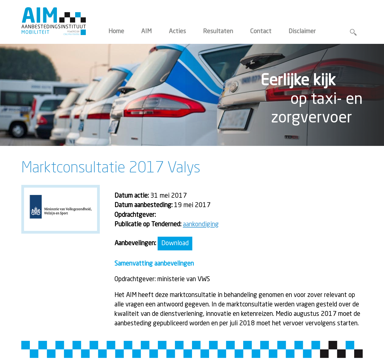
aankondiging (201, 224)
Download (175, 243)
